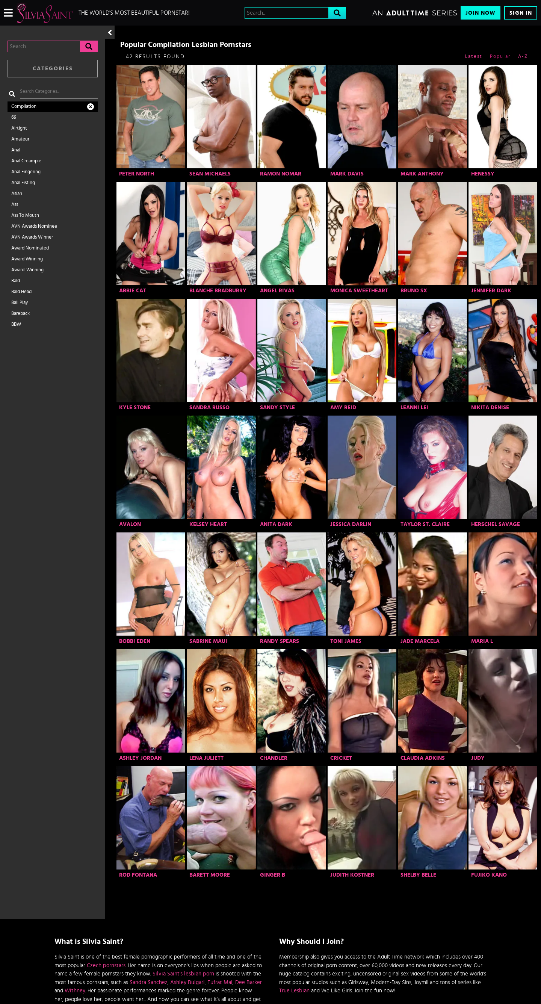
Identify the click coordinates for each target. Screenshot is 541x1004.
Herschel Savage (495, 524)
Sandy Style (277, 407)
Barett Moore (209, 875)
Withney (75, 990)
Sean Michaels (210, 174)
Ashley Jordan (140, 758)
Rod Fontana (138, 875)
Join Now (480, 13)
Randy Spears (279, 641)
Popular (500, 56)
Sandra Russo (209, 407)
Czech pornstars (106, 965)
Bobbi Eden (134, 641)
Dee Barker (248, 982)
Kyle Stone (135, 407)
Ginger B (272, 875)
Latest (473, 56)
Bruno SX (413, 290)
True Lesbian (294, 990)
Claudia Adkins (422, 758)
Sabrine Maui (208, 641)
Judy (478, 758)
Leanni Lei (414, 407)
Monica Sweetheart (359, 290)
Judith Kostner (352, 875)
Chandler (273, 758)
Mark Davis (347, 174)
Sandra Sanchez (149, 982)
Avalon (130, 524)
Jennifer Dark (491, 290)
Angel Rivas (277, 290)
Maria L (482, 641)
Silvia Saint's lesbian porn (183, 974)
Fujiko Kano (489, 875)
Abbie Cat (132, 290)
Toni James (345, 641)
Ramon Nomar (280, 174)
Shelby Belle (418, 875)
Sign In (520, 13)
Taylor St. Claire (425, 524)
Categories (53, 68)
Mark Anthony (422, 174)
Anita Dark (276, 524)
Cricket (341, 758)
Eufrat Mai (220, 982)
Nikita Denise (490, 407)
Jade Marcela (420, 641)
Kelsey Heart (208, 524)
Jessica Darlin (350, 524)
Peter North (136, 174)
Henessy (482, 174)
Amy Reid (343, 407)
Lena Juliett (206, 758)
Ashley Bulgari (187, 982)
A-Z (523, 56)
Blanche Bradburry (217, 290)
